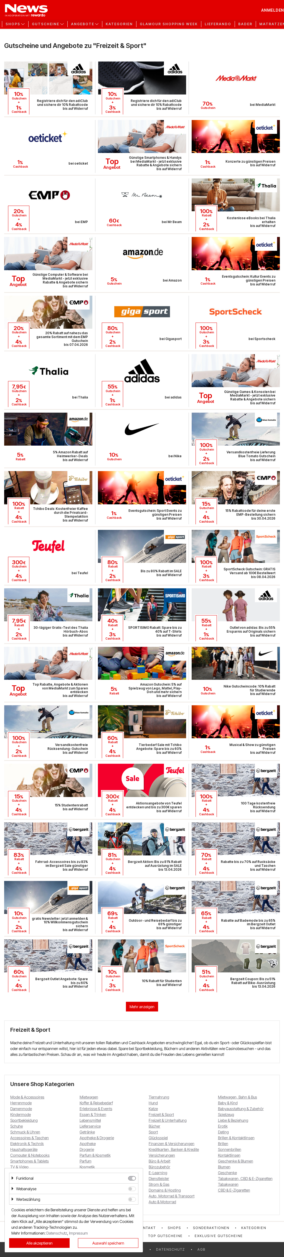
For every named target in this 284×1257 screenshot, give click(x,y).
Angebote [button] (82, 24)
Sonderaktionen (211, 1228)
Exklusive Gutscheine (219, 1236)
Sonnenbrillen (229, 1149)
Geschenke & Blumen (235, 1161)
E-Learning (158, 1172)
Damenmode (21, 1108)
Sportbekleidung (24, 1120)
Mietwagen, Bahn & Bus (237, 1097)
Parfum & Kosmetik (95, 1155)
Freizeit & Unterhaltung (168, 1120)
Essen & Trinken (93, 1114)
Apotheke (88, 1143)
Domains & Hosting (165, 1190)
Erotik (223, 1126)
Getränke (87, 1132)
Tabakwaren (228, 1184)
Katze (153, 1108)
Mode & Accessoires (27, 1097)
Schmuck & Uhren (25, 1132)
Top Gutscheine (165, 1236)
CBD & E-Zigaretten (234, 1190)
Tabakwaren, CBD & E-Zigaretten (245, 1178)
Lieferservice (90, 1126)
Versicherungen (162, 1155)
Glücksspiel (158, 1137)
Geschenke (227, 1172)
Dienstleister (159, 1178)
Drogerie (87, 1149)
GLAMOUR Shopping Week (169, 24)
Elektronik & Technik (27, 1143)
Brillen (223, 1143)
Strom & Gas (159, 1184)
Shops (174, 1228)
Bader (245, 24)
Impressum (78, 1233)
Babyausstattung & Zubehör (241, 1108)
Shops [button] (13, 24)
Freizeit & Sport (161, 1114)
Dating (223, 1132)
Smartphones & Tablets (29, 1161)
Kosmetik (87, 1166)
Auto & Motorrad (162, 1201)
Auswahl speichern (108, 1243)
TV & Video (19, 1166)
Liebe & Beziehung (233, 1120)
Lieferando (218, 24)
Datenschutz (170, 1249)
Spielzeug (226, 1114)
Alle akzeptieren (39, 1243)
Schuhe (16, 1126)
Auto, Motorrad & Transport (171, 1196)
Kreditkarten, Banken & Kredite (174, 1149)
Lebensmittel (90, 1120)
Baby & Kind (228, 1102)
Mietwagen (89, 1097)
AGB (201, 1249)
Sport (153, 1132)
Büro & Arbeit (159, 1161)
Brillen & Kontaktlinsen (236, 1137)
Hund (153, 1102)
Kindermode (20, 1114)
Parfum (86, 1161)
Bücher (154, 1126)
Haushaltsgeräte (23, 1149)
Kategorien (119, 24)
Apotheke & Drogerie (97, 1137)
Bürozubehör (159, 1166)
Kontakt (147, 1228)
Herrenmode (21, 1102)
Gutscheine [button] (45, 24)
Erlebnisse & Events (96, 1108)
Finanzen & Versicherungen (171, 1143)
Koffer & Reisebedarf (96, 1102)
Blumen (224, 1166)
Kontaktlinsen (229, 1155)
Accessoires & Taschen (29, 1137)
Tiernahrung (159, 1097)
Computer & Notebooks (30, 1155)
